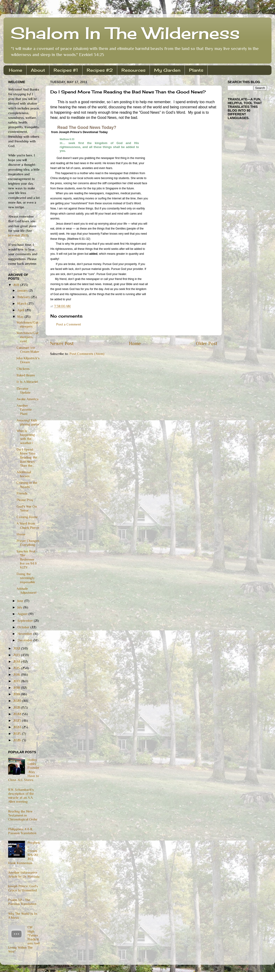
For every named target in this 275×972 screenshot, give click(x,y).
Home (15, 70)
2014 (17, 661)
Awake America (27, 399)
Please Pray (25, 500)
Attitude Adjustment (27, 590)
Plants (196, 70)
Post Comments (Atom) (86, 354)
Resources (133, 70)
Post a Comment (68, 324)
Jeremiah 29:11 (17, 235)
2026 (17, 740)
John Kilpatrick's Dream (28, 360)
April (21, 310)
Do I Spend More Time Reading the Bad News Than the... (27, 457)
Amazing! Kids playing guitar (28, 422)
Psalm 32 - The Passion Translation (22, 902)
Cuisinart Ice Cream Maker (28, 349)
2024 (17, 727)
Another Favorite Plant (24, 410)
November (25, 634)
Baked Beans (26, 375)
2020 (17, 701)
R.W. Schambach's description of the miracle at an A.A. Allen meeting (21, 796)
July (20, 607)
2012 (17, 648)
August (22, 614)
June (20, 601)
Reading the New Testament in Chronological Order (23, 815)
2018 (17, 687)
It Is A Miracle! (27, 382)
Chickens (23, 369)
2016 (17, 674)
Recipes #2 (100, 70)
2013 (17, 655)
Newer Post (62, 343)
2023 (17, 720)
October (23, 627)
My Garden (167, 70)
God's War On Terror (27, 508)
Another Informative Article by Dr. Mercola (23, 874)
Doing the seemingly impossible (26, 578)
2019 (17, 694)
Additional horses (24, 474)
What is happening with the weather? (26, 437)
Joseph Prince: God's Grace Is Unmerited (23, 888)
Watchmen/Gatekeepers (27, 324)
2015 (17, 668)
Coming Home (27, 517)
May (20, 316)
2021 (17, 707)
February (24, 297)
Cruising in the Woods (27, 484)
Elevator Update (24, 390)
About (38, 70)
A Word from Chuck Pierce (28, 525)
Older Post (206, 343)
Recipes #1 (66, 70)
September (25, 620)
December (25, 640)
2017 (17, 681)
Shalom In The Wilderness (125, 33)
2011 (16, 285)
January (23, 290)
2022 (17, 714)
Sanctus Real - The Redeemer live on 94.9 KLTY (27, 559)
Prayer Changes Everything (28, 543)
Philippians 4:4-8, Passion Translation (22, 831)
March (22, 303)
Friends (22, 493)
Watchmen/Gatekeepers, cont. (27, 337)
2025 (17, 733)
